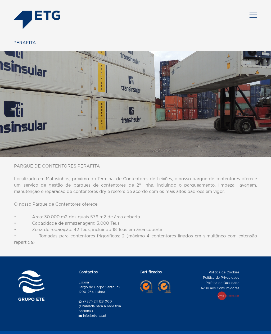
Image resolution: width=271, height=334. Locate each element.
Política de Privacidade (221, 276)
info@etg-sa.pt (94, 314)
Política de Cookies (224, 271)
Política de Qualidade (222, 281)
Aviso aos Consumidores (220, 287)
